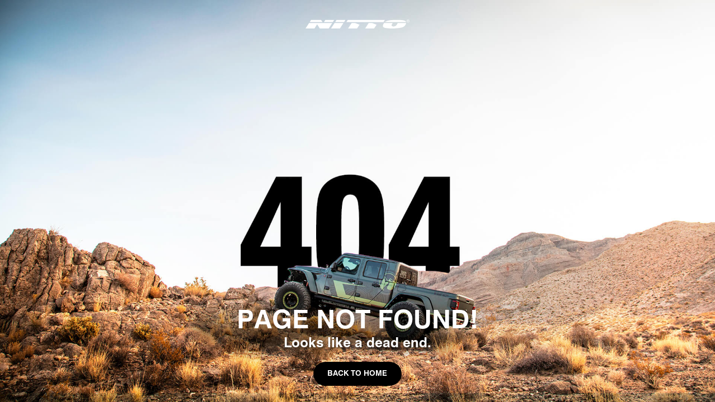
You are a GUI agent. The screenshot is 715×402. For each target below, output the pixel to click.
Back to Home (357, 372)
